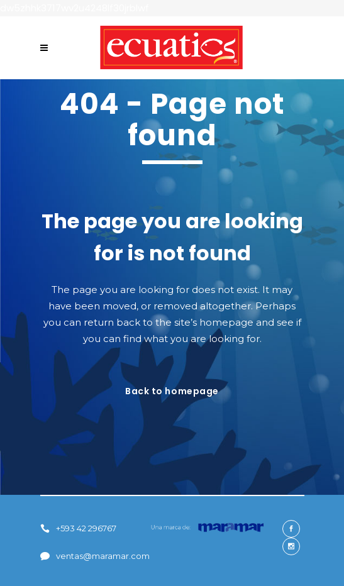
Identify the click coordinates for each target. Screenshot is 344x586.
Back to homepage (172, 391)
